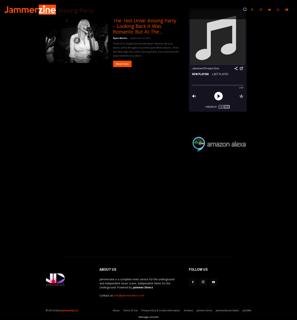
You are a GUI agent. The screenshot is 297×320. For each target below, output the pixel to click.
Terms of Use (130, 310)
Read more (122, 63)
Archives (188, 310)
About (116, 310)
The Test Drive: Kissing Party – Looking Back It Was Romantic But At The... (144, 26)
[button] (245, 9)
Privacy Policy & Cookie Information (160, 310)
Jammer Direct (204, 310)
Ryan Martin (120, 38)
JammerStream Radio (227, 310)
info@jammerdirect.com (129, 295)
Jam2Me (247, 310)
